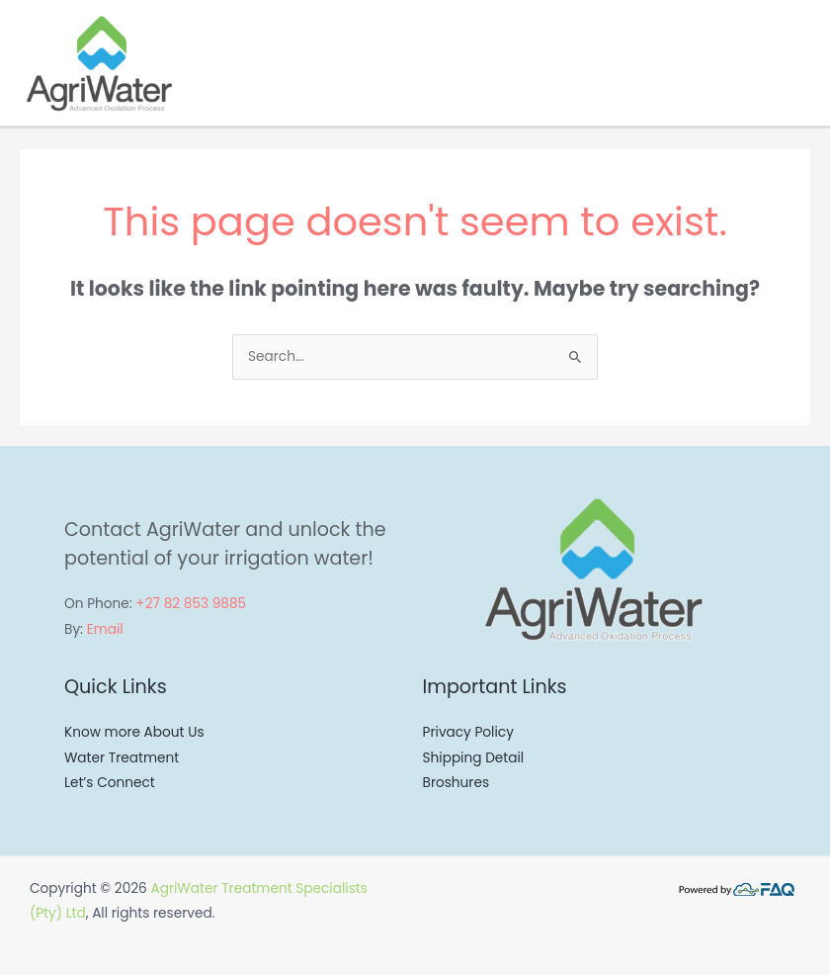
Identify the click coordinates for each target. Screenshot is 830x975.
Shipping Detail (474, 758)
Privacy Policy (468, 732)
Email (105, 629)
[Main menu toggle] (809, 63)
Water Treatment (121, 758)
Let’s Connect (109, 782)
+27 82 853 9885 (190, 603)
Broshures (456, 782)
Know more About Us (134, 732)
